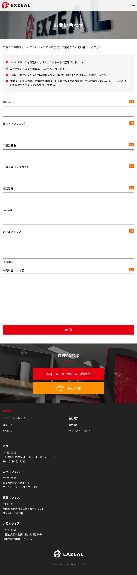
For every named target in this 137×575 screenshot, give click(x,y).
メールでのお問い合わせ (68, 373)
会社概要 (73, 418)
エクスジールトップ (14, 418)
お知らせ (8, 431)
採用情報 (68, 388)
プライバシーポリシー (80, 431)
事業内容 (8, 425)
